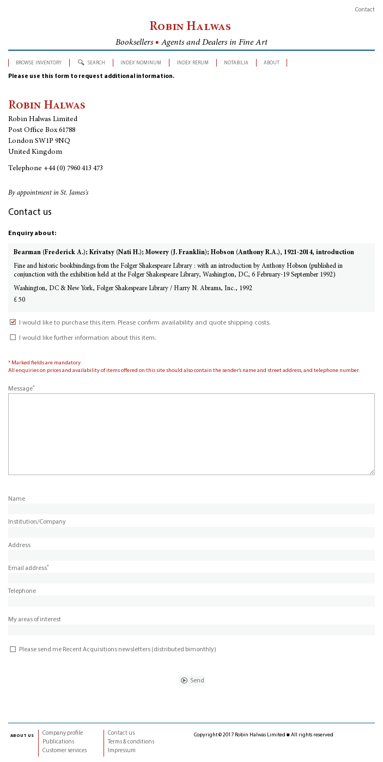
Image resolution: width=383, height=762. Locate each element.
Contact (365, 10)
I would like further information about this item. (82, 338)
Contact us (121, 733)
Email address (28, 568)
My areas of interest (34, 619)
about (271, 62)
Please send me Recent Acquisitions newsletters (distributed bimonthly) (112, 649)
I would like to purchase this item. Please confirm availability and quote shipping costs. (139, 323)
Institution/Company (37, 522)
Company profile (62, 733)
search (96, 62)
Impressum (122, 751)
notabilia (236, 62)
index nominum (140, 62)
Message (21, 389)
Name (16, 499)
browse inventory (39, 62)
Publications (58, 742)
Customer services (64, 751)
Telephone (22, 591)
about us (22, 735)
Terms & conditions (131, 742)
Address (19, 545)
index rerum (193, 62)
